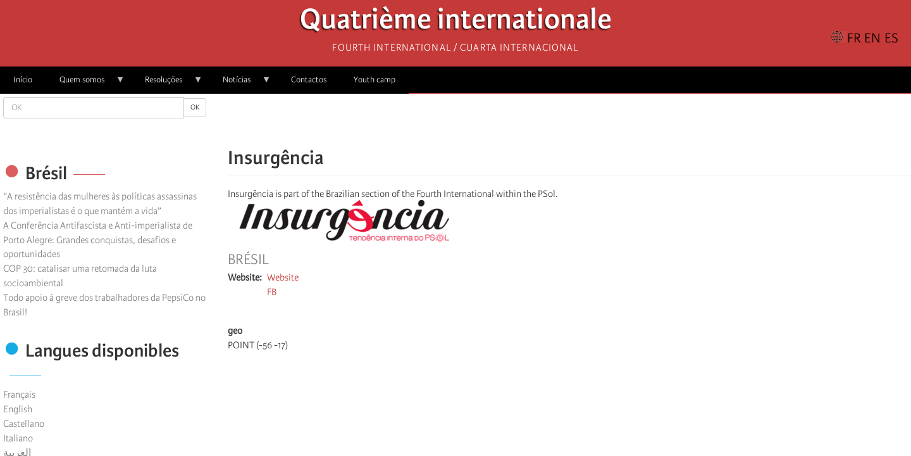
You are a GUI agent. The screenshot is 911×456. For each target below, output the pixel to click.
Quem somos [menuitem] (85, 84)
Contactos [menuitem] (308, 79)
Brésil (248, 259)
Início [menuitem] (22, 79)
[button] (604, 120)
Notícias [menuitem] (240, 84)
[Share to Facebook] (534, 120)
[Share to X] (551, 120)
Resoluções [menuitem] (167, 84)
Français (19, 394)
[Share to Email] (587, 120)
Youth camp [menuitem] (374, 79)
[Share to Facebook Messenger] (569, 120)
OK (194, 107)
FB (271, 292)
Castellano (23, 423)
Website (283, 277)
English (17, 409)
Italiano (18, 438)
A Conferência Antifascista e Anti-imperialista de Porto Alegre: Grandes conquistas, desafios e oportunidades (97, 240)
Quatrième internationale (456, 22)
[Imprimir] (651, 297)
